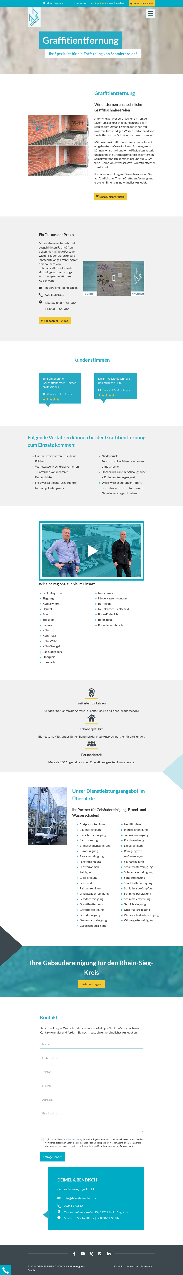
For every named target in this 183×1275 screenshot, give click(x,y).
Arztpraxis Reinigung (93, 824)
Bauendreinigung (90, 829)
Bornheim (104, 603)
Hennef (47, 609)
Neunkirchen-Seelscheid (113, 609)
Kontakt (118, 1266)
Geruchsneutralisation (94, 925)
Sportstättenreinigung (138, 883)
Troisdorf (48, 619)
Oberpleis (49, 657)
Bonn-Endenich (108, 614)
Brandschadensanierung (95, 845)
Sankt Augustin (52, 593)
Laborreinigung (133, 845)
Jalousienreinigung (136, 835)
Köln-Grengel (51, 646)
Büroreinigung (89, 851)
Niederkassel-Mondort (112, 598)
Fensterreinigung (90, 861)
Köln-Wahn (50, 641)
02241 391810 (80, 3)
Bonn (46, 614)
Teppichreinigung (135, 904)
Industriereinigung (136, 829)
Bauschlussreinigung (93, 835)
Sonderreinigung (134, 877)
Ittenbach (49, 662)
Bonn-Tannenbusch (110, 625)
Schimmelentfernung (137, 899)
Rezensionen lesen (116, 3)
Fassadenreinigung (92, 856)
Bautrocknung (89, 840)
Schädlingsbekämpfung (138, 888)
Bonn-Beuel (105, 619)
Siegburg (48, 598)
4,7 (92, 3)
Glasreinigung (88, 877)
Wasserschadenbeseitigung (141, 915)
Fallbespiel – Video (56, 320)
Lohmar (47, 625)
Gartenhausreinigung (93, 920)
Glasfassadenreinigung (94, 893)
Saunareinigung (134, 861)
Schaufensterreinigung (138, 867)
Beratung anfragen (111, 196)
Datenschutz (148, 1266)
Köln (46, 630)
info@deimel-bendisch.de (61, 287)
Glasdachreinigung (91, 899)
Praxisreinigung (134, 840)
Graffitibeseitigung (92, 909)
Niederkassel (106, 593)
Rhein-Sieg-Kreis (55, 3)
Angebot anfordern (143, 3)
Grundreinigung (90, 915)
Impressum (132, 1266)
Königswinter (51, 603)
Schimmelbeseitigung (137, 893)
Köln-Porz (49, 635)
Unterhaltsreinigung (137, 909)
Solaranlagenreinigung (138, 872)
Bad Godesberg (52, 651)
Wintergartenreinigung (138, 920)
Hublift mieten (133, 824)
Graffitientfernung (91, 904)
